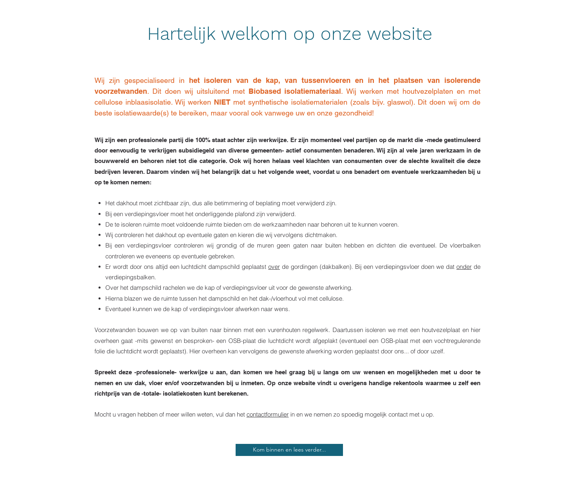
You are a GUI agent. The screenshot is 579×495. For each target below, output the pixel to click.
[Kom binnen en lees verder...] (289, 450)
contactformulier (267, 414)
